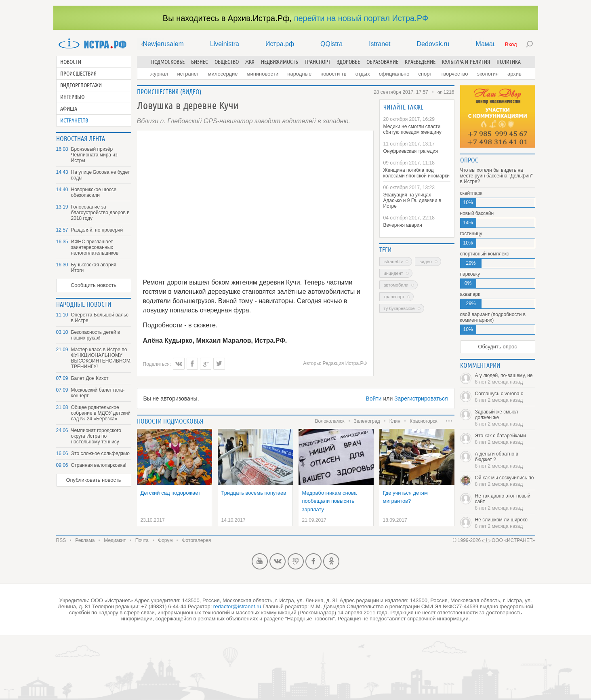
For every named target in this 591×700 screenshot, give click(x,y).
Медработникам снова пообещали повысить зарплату (329, 501)
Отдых (362, 74)
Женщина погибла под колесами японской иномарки (416, 173)
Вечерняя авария (402, 225)
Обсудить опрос (497, 347)
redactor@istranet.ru (237, 606)
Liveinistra (224, 43)
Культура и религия (466, 62)
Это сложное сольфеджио (100, 453)
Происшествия (78, 73)
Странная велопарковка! (98, 465)
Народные (299, 74)
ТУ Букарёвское (399, 308)
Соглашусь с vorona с (505, 397)
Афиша (68, 108)
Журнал (159, 74)
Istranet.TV (393, 261)
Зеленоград (367, 421)
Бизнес (199, 62)
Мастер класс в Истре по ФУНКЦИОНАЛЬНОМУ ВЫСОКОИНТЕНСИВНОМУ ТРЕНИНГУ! (101, 358)
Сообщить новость (93, 285)
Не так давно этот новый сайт (505, 502)
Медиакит (115, 540)
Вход (511, 44)
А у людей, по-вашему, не (505, 379)
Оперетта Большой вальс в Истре (99, 317)
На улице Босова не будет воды (100, 175)
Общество (227, 62)
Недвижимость (279, 62)
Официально (394, 74)
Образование (382, 62)
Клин (394, 421)
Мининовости (262, 74)
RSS (61, 540)
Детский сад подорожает (170, 493)
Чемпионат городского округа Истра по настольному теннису (96, 436)
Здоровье (348, 62)
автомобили (396, 285)
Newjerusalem (163, 43)
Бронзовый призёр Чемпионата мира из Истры (94, 154)
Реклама (85, 540)
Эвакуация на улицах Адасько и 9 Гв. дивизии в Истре (412, 200)
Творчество (454, 74)
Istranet (379, 43)
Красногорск (423, 421)
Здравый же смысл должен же (505, 418)
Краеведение (420, 62)
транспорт (394, 296)
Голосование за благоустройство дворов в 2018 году (100, 212)
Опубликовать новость (93, 480)
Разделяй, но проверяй (97, 230)
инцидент (393, 273)
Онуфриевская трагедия (410, 151)
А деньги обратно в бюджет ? (505, 460)
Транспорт (317, 62)
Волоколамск (329, 421)
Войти (373, 398)
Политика (508, 62)
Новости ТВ (333, 74)
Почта (142, 540)
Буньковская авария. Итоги (94, 267)
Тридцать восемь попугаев (253, 493)
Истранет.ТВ (74, 120)
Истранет (188, 74)
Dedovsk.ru (433, 43)
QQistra (331, 43)
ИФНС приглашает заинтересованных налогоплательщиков (95, 247)
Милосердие (223, 74)
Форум (165, 540)
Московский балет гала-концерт (98, 392)
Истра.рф (279, 43)
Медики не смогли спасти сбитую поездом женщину (412, 129)
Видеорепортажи (81, 85)
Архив (514, 74)
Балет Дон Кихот (90, 378)
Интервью (72, 97)
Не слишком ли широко (505, 523)
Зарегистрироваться (421, 398)
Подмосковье (168, 62)
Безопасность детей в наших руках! (95, 335)
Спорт (425, 74)
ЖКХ (249, 62)
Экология (487, 74)
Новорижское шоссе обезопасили (94, 192)
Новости (70, 62)
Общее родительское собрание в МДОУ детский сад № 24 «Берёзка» (101, 413)
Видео (191, 91)
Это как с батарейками (505, 439)
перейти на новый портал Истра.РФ (361, 18)
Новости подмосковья (170, 421)
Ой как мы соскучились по (505, 481)
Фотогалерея (196, 540)
